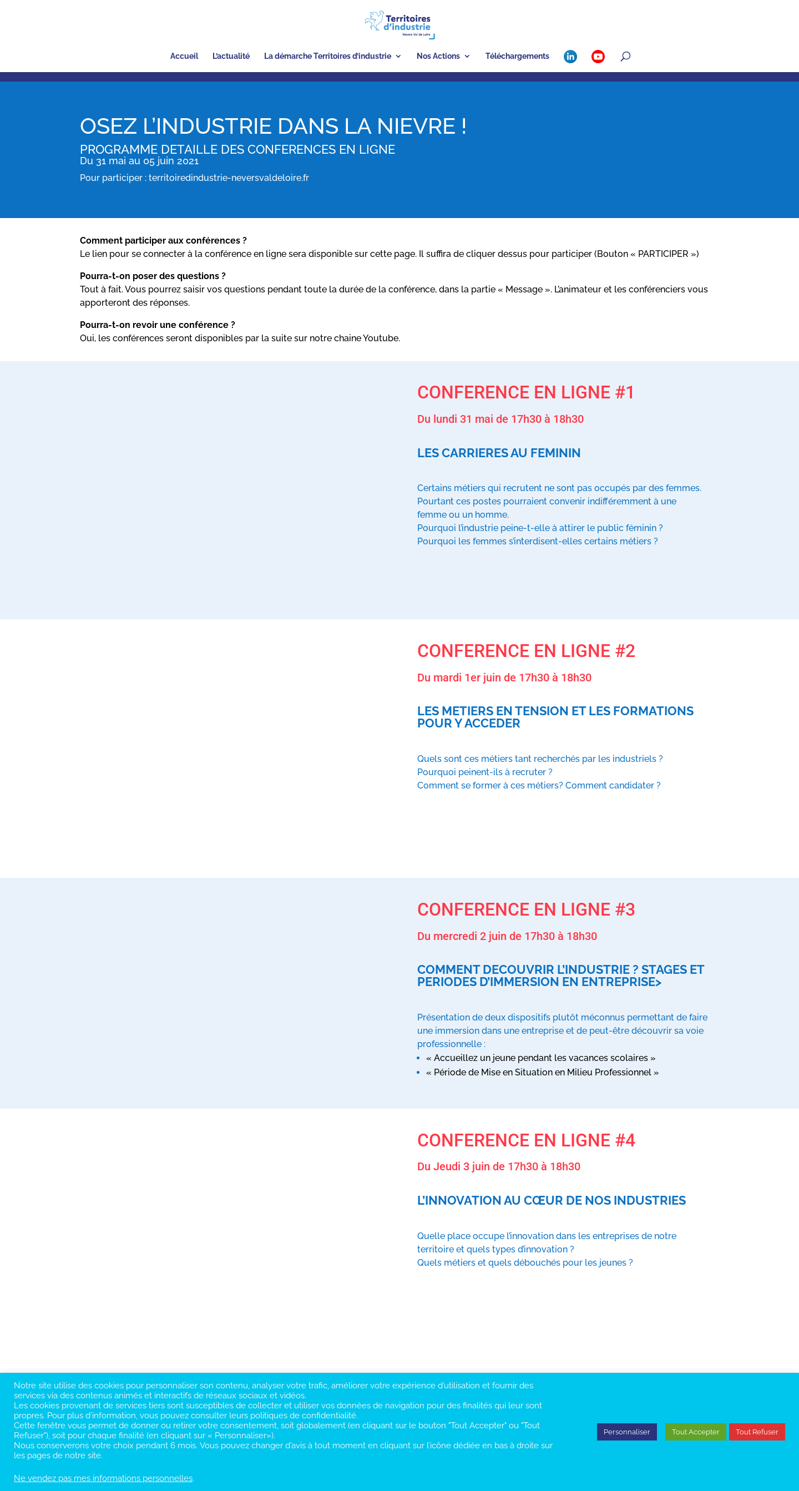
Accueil (184, 56)
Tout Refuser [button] (757, 1432)
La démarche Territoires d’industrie (327, 56)
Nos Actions (438, 56)
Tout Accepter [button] (696, 1432)
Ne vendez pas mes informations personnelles (103, 1478)
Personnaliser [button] (627, 1432)
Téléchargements (517, 56)
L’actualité (231, 56)
